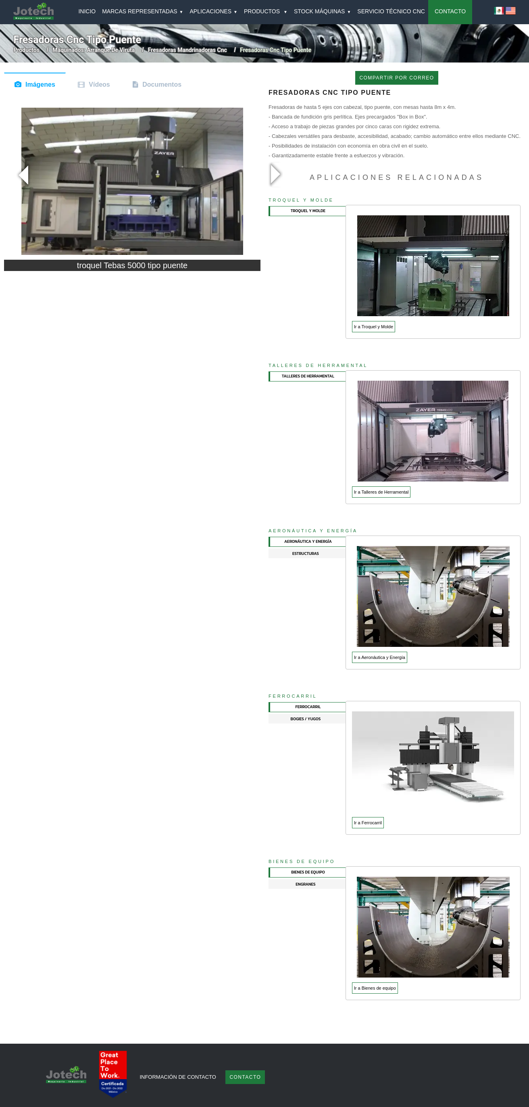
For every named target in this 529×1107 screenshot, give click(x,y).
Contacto (245, 1077)
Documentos (161, 84)
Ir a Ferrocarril (368, 822)
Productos (27, 50)
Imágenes (40, 84)
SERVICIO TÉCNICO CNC (391, 11)
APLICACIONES (213, 11)
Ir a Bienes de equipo (375, 988)
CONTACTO (450, 11)
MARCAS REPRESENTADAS (142, 11)
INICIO (87, 11)
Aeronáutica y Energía (313, 530)
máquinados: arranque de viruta (93, 50)
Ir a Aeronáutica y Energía (379, 657)
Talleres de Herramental (318, 365)
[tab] (307, 211)
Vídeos (99, 84)
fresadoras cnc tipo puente (275, 50)
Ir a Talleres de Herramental (381, 492)
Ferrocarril (293, 696)
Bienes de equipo (302, 861)
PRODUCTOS (265, 11)
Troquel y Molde (301, 200)
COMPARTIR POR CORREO (396, 78)
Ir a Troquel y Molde (373, 326)
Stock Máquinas (322, 11)
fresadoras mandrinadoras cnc (187, 50)
